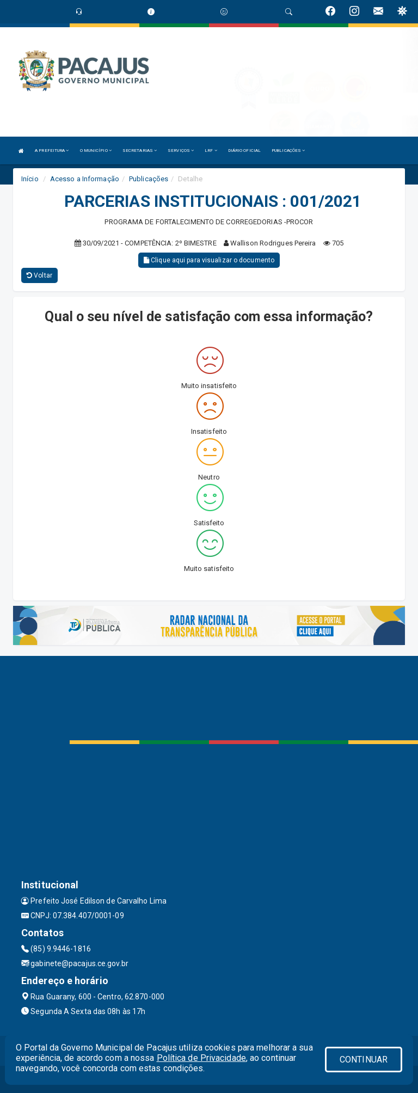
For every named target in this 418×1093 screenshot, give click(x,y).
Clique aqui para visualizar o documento (209, 260)
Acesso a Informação (84, 179)
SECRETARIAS (139, 150)
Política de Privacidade (201, 1058)
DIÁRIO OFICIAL (244, 150)
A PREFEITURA (52, 150)
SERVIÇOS (181, 150)
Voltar (39, 275)
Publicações (148, 179)
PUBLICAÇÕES (288, 150)
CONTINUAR (364, 1059)
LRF (211, 150)
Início (30, 179)
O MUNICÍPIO (96, 150)
